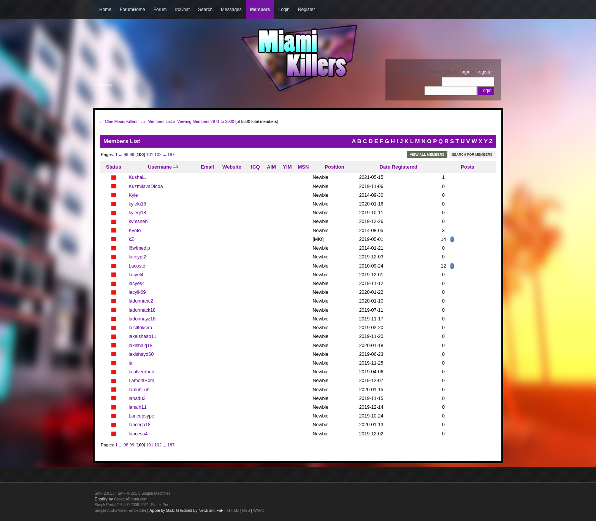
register (485, 72)
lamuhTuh (139, 389)
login (465, 72)
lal (131, 363)
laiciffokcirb (140, 327)
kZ (131, 239)
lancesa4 (138, 434)
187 (171, 154)
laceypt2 (137, 257)
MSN (303, 167)
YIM (287, 167)
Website (231, 167)
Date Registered (398, 167)
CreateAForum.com (130, 499)
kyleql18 (137, 212)
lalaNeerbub (141, 371)
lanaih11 (138, 407)
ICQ (255, 167)
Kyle (133, 195)
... (121, 154)
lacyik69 (137, 292)
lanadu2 (137, 398)
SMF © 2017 (128, 493)
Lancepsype (141, 416)
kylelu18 (137, 204)
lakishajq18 (140, 345)
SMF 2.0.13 (104, 493)
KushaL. (137, 177)
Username (163, 167)
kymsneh (138, 221)
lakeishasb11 (143, 336)
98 (126, 154)
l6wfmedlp (139, 248)
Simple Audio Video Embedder (120, 510)
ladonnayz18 (142, 319)
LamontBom (141, 380)
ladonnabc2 (141, 301)
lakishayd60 (141, 354)
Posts (467, 167)
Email (207, 167)
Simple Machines (155, 493)
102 (158, 154)
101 (149, 154)
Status (113, 167)
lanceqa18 (140, 424)
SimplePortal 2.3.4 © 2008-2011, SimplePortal (134, 505)
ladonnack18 (142, 310)
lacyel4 (136, 274)
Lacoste (137, 266)
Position (334, 167)
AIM (271, 167)
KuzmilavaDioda (146, 186)
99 (132, 154)
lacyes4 (137, 283)
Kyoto (135, 230)
